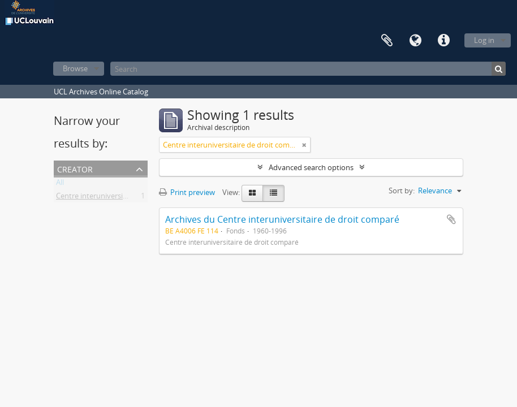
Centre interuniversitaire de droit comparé (127, 198)
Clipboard (387, 41)
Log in (484, 40)
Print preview (187, 192)
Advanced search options (311, 167)
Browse (75, 68)
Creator (75, 168)
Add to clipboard (451, 219)
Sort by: (402, 190)
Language (415, 41)
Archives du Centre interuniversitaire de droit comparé (282, 219)
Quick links (443, 41)
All (60, 184)
